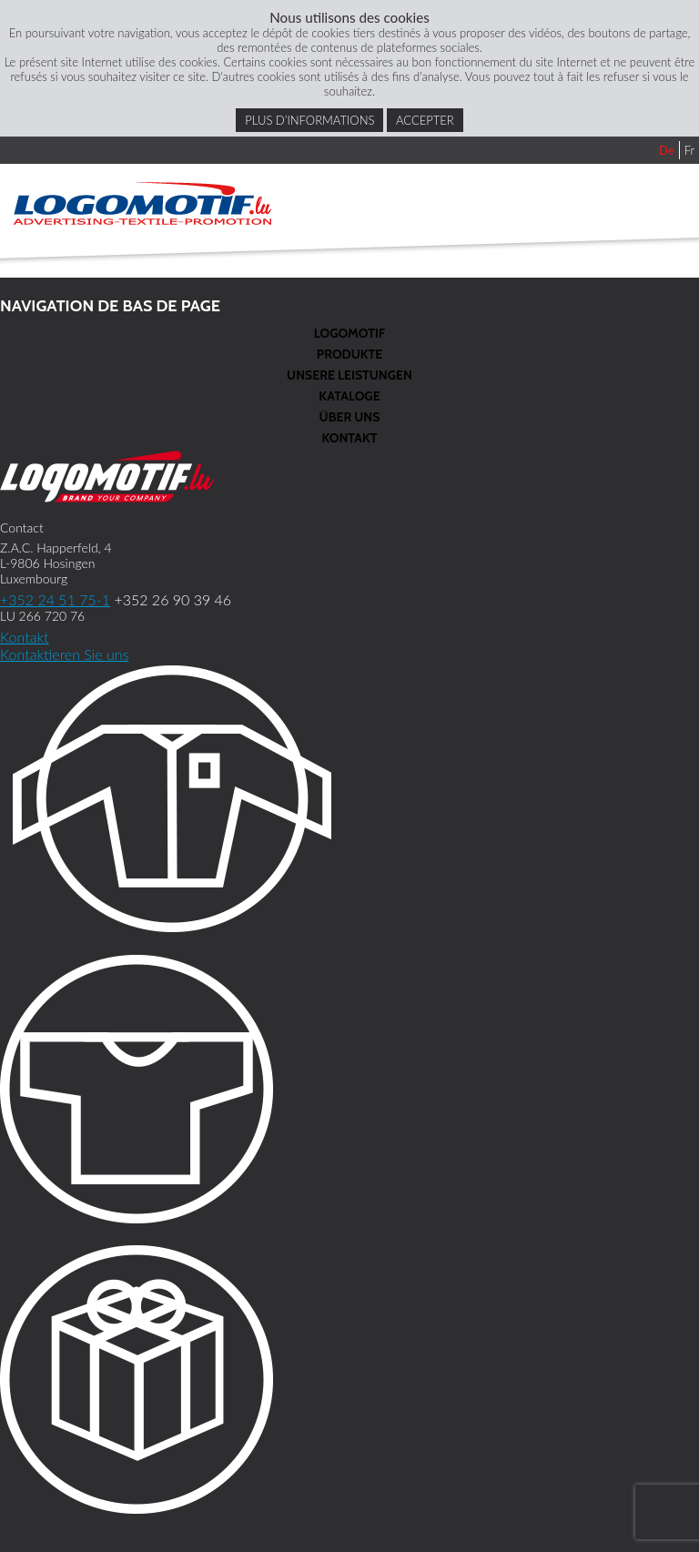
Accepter (425, 120)
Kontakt (349, 438)
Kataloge (349, 396)
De (666, 150)
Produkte (349, 354)
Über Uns (349, 417)
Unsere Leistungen (349, 375)
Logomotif (349, 333)
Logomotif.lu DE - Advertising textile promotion (142, 203)
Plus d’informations (309, 120)
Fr (689, 150)
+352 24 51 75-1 (55, 599)
